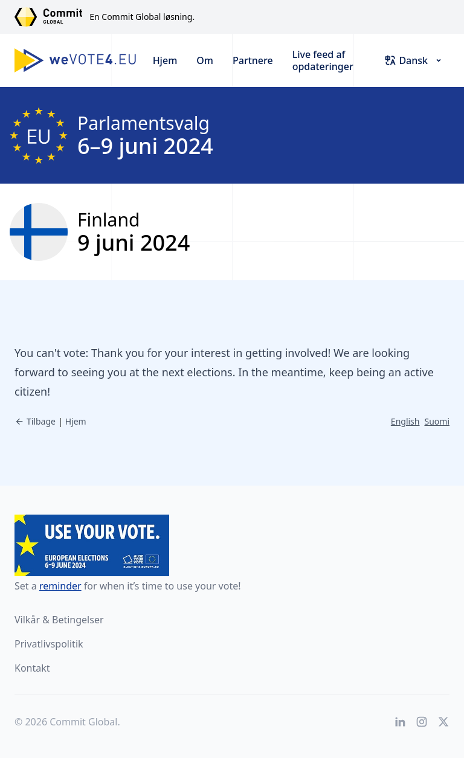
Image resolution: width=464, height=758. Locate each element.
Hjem (165, 60)
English (405, 421)
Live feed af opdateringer (322, 60)
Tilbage (35, 421)
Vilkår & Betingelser (59, 619)
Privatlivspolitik (48, 643)
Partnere (253, 60)
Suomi (437, 421)
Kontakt (32, 668)
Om (204, 60)
